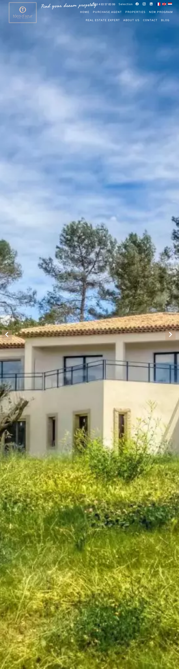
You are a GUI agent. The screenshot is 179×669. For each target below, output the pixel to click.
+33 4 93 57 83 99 (104, 4)
